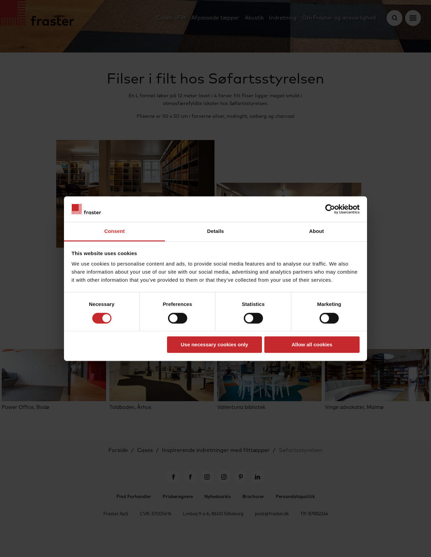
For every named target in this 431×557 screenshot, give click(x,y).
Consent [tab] (114, 231)
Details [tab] (215, 231)
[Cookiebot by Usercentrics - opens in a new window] (330, 209)
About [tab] (316, 231)
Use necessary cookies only (214, 345)
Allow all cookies (312, 345)
